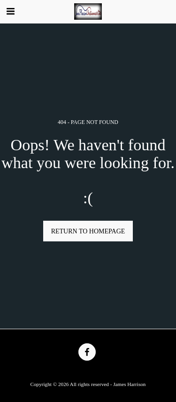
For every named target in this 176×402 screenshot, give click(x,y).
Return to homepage (88, 231)
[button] (10, 11)
